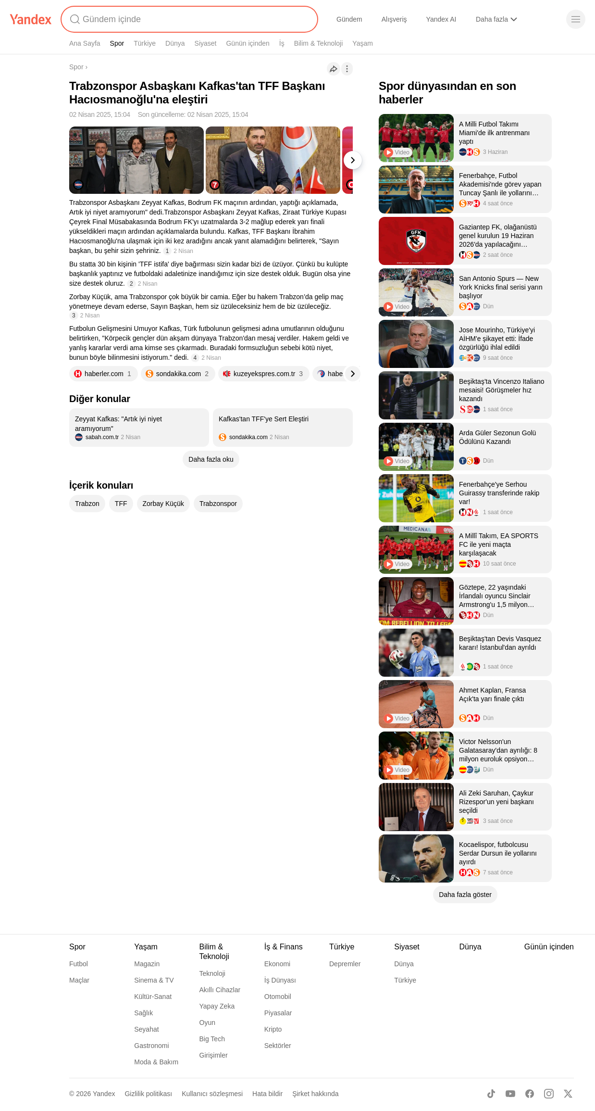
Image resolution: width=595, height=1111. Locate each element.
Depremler (344, 964)
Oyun (207, 1022)
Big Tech (212, 1039)
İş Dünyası (280, 980)
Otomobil (277, 996)
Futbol (78, 964)
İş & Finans (283, 947)
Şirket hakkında (315, 1094)
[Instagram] (548, 1093)
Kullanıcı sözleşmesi (212, 1094)
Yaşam (362, 43)
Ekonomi (277, 964)
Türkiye (145, 43)
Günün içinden (247, 43)
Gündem (349, 19)
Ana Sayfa (84, 43)
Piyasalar (278, 1013)
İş (282, 43)
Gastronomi (151, 1045)
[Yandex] (31, 19)
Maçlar (79, 980)
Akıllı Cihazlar (220, 990)
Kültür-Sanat (153, 996)
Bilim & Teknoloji (318, 43)
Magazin (147, 964)
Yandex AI (441, 19)
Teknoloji (212, 973)
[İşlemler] (347, 69)
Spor (117, 43)
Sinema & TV (154, 980)
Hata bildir (267, 1094)
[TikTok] (491, 1093)
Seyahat (146, 1029)
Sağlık (143, 1013)
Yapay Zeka (217, 1006)
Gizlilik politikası (148, 1094)
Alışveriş (394, 19)
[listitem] (139, 427)
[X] (568, 1093)
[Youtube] (510, 1093)
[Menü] (575, 19)
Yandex (104, 1094)
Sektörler (277, 1045)
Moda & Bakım (156, 1062)
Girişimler (213, 1055)
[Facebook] (529, 1093)
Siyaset (206, 43)
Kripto (273, 1029)
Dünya (175, 43)
